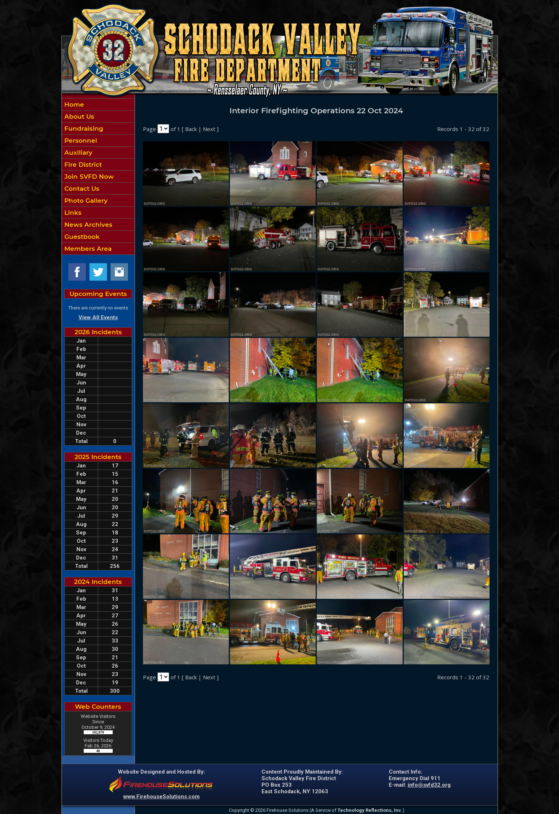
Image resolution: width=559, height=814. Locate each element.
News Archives (87, 224)
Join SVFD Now (88, 176)
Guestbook (81, 236)
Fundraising (83, 128)
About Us (78, 116)
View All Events (98, 317)
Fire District (82, 164)
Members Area (87, 248)
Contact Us (81, 188)
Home (73, 104)
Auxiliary (77, 152)
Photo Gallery (85, 200)
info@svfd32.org (429, 785)
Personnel (80, 140)
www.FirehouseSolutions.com (161, 796)
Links (72, 212)
